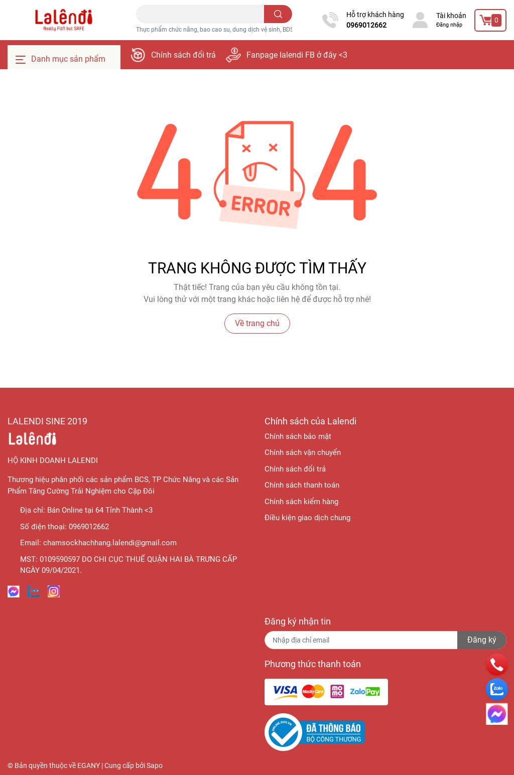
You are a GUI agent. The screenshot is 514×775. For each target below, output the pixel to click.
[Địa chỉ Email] (385, 640)
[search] (278, 14)
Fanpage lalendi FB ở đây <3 (296, 55)
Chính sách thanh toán (302, 485)
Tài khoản (451, 16)
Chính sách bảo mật (298, 436)
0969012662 (366, 25)
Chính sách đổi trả (183, 55)
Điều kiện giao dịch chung (307, 517)
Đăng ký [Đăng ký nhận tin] (481, 640)
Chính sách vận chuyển (303, 452)
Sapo (155, 765)
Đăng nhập (449, 25)
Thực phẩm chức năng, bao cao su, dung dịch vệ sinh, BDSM (217, 29)
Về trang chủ (257, 323)
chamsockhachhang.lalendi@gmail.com (110, 542)
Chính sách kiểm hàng (301, 501)
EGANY (88, 765)
